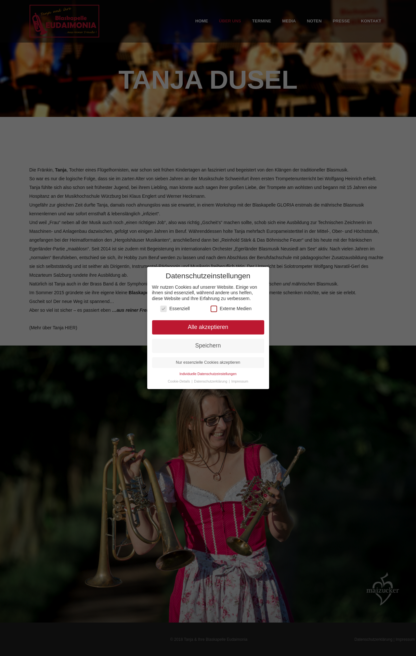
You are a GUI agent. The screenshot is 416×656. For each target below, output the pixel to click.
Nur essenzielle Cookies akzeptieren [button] (208, 359)
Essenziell (175, 305)
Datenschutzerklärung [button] (211, 378)
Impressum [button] (239, 378)
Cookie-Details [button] (179, 378)
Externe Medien (231, 305)
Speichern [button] (208, 342)
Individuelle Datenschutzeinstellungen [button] (208, 370)
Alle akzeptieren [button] (208, 323)
